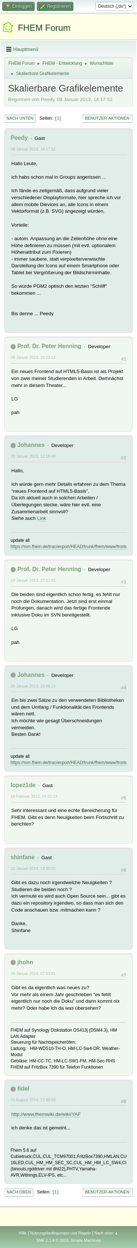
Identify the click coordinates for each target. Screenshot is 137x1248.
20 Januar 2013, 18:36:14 (33, 686)
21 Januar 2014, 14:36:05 (33, 868)
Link (41, 518)
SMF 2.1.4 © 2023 (52, 1240)
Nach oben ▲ (106, 1233)
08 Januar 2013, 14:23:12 (33, 357)
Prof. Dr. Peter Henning (49, 346)
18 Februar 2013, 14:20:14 (34, 796)
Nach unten (20, 118)
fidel (23, 1088)
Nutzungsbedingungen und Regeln (60, 1233)
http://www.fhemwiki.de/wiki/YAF (46, 1114)
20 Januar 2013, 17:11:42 (33, 580)
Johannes (31, 445)
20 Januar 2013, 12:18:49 (33, 456)
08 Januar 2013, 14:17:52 (33, 149)
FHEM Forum (44, 28)
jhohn (25, 962)
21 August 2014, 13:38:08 (33, 1100)
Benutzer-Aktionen (107, 118)
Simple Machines (86, 1240)
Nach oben (19, 1192)
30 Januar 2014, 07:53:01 (33, 973)
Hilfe (23, 1233)
